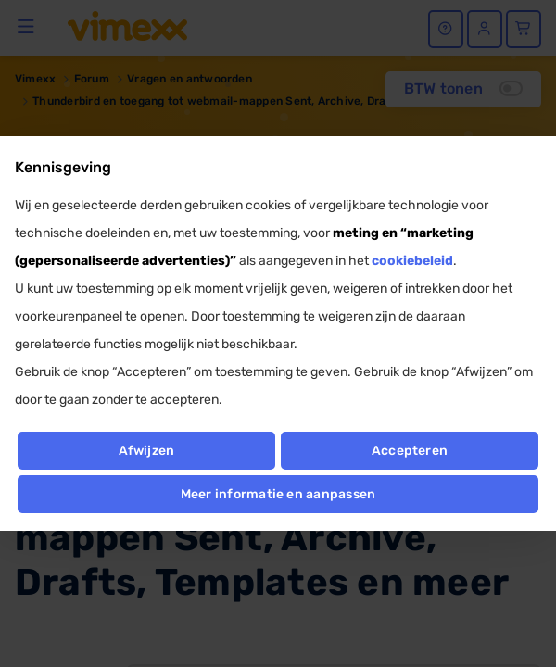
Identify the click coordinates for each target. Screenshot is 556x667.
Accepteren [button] (410, 451)
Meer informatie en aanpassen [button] (278, 494)
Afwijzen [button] (147, 451)
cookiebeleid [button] (412, 261)
